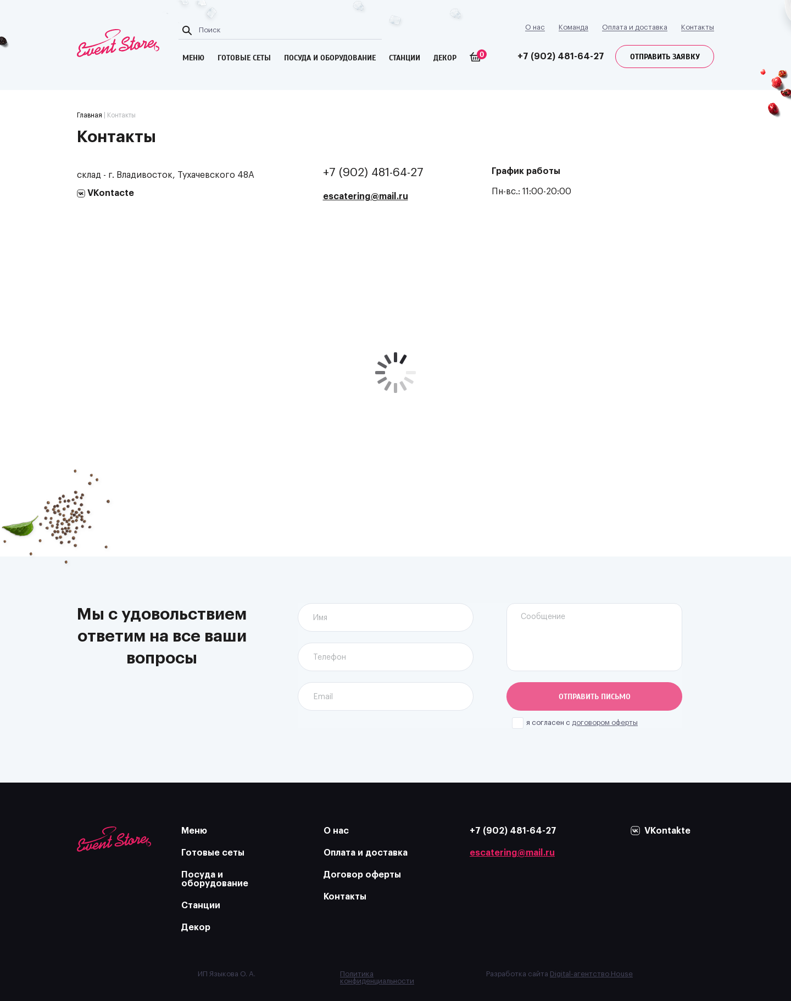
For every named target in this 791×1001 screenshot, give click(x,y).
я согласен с (582, 722)
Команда (573, 27)
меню (193, 58)
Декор (444, 58)
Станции (404, 58)
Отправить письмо (595, 696)
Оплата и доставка (634, 27)
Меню (194, 830)
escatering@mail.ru (365, 196)
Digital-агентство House (591, 973)
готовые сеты (244, 58)
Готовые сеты (212, 852)
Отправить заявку (665, 56)
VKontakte (667, 830)
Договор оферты (362, 874)
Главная (89, 115)
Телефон (329, 657)
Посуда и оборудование (214, 879)
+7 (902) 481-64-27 (560, 56)
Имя (320, 618)
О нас (535, 27)
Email (323, 697)
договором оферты (605, 722)
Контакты (697, 27)
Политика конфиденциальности (377, 977)
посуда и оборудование (330, 58)
